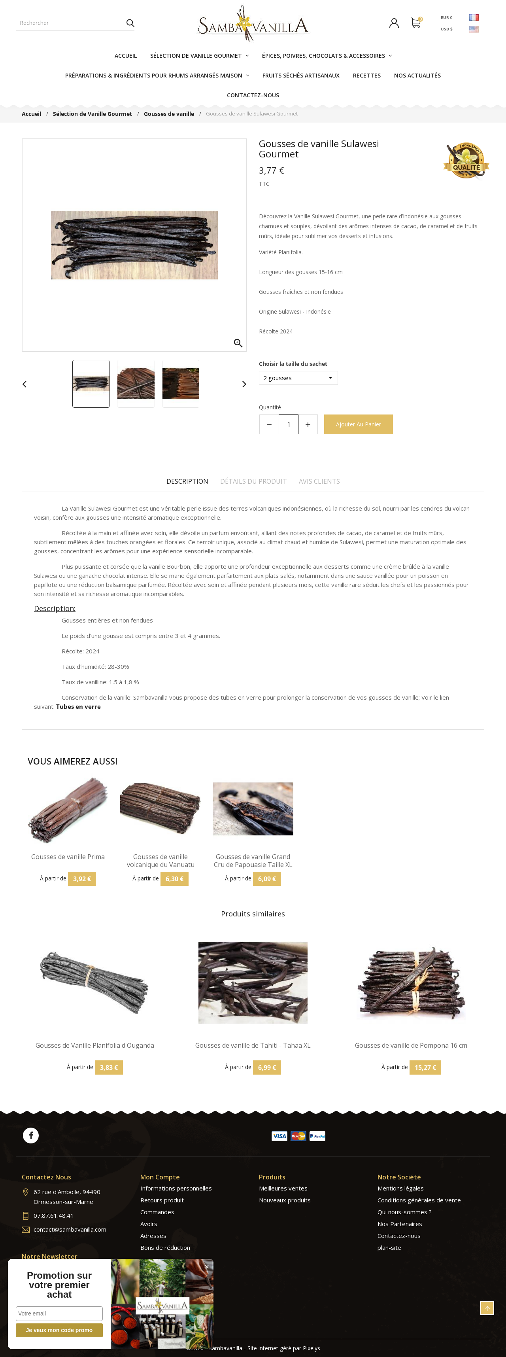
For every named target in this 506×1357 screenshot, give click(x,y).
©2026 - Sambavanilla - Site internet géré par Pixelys (253, 1348)
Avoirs (148, 1224)
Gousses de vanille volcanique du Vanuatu (160, 860)
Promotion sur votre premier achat (59, 1285)
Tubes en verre (78, 706)
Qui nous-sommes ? (405, 1212)
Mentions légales (401, 1188)
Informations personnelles (176, 1188)
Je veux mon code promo (59, 1330)
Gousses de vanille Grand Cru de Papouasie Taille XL (253, 860)
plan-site (389, 1247)
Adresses (153, 1236)
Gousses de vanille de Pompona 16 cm (411, 1045)
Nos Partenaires (400, 1224)
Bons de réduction (165, 1247)
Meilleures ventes (283, 1188)
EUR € (446, 17)
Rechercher (130, 23)
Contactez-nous (399, 1236)
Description (187, 481)
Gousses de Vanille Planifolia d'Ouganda (95, 1045)
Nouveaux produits (285, 1200)
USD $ (447, 29)
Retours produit (162, 1200)
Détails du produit (253, 481)
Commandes (157, 1212)
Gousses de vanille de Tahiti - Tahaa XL (253, 1045)
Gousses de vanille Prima (68, 857)
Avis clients (319, 481)
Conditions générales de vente (419, 1200)
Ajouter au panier (358, 424)
